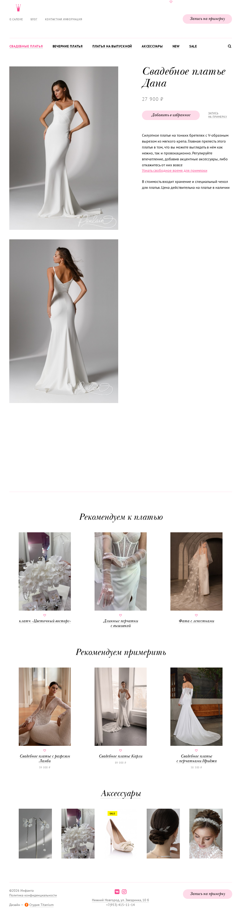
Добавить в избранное (170, 115)
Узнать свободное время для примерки (174, 170)
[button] (63, 148)
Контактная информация (63, 19)
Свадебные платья (26, 46)
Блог (34, 19)
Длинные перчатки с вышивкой (121, 580)
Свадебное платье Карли (121, 713)
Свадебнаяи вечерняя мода (120, 18)
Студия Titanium (41, 905)
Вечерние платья (68, 46)
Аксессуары (152, 46)
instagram (124, 891)
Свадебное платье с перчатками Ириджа (196, 715)
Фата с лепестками (196, 577)
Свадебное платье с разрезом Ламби (45, 715)
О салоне (16, 19)
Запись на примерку (207, 19)
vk (117, 891)
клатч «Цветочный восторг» (45, 577)
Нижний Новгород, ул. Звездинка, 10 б (120, 900)
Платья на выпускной (112, 46)
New (176, 46)
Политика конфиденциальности (33, 895)
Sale (193, 46)
